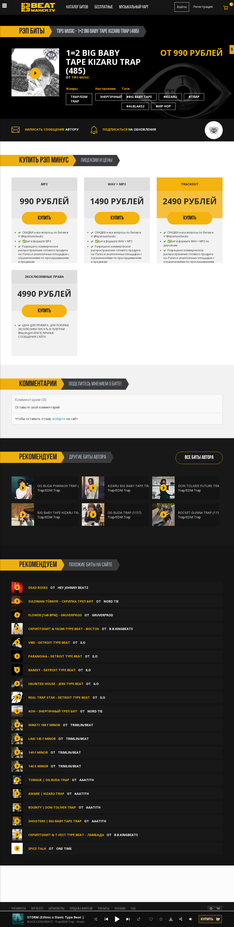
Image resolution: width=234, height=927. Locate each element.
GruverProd (102, 615)
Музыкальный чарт (133, 7)
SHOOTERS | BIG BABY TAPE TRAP (55, 821)
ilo (82, 642)
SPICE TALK (37, 848)
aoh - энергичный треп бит (52, 711)
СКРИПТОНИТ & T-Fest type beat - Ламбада (66, 835)
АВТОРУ (44, 129)
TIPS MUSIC (80, 77)
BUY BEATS (37, 909)
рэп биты (32, 31)
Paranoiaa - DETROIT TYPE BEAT (55, 656)
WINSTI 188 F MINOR (44, 725)
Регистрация (203, 7)
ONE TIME (64, 848)
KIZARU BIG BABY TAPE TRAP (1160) (135, 486)
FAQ (133, 909)
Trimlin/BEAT (81, 725)
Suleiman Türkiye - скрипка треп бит (61, 601)
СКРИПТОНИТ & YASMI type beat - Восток (63, 629)
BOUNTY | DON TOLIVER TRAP (52, 807)
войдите (59, 419)
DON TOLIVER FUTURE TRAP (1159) (204, 486)
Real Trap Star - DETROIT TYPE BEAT (59, 697)
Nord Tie (111, 601)
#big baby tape (139, 97)
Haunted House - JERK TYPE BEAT (55, 684)
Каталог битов (77, 7)
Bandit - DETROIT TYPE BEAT (52, 670)
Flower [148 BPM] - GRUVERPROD (55, 615)
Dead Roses (38, 587)
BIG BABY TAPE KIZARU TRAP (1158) (64, 512)
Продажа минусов (81, 909)
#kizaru (170, 97)
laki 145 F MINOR (42, 739)
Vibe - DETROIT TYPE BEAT (49, 642)
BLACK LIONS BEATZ (40, 922)
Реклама (120, 909)
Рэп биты (103, 909)
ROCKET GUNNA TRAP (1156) (200, 512)
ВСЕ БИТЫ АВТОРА (199, 457)
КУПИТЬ (44, 218)
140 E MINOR (38, 766)
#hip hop (163, 106)
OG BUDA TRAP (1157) (124, 512)
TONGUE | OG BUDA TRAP (48, 780)
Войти (182, 7)
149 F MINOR (38, 752)
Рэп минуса (18, 909)
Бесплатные (104, 7)
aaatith (86, 780)
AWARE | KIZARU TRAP (46, 793)
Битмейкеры (56, 909)
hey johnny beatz (73, 587)
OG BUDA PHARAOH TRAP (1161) (62, 486)
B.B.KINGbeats (121, 629)
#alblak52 (135, 106)
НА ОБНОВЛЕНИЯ (123, 129)
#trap (194, 97)
